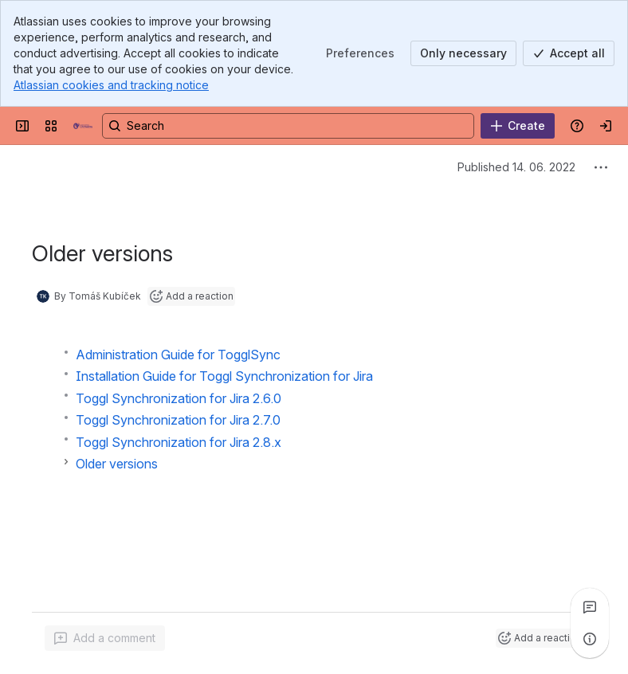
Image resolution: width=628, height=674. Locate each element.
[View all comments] (589, 607)
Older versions (117, 464)
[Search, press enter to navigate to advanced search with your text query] (288, 126)
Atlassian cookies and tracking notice (111, 85)
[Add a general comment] (105, 638)
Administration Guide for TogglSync (178, 354)
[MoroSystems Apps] (83, 126)
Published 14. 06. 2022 (516, 167)
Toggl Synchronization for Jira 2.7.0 (178, 420)
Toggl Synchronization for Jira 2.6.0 (178, 398)
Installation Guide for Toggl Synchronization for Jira (224, 376)
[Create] (518, 126)
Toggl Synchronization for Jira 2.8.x (178, 442)
